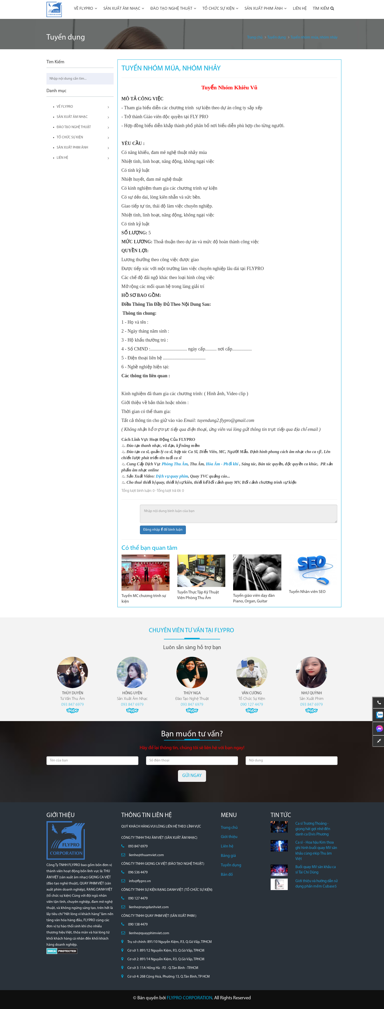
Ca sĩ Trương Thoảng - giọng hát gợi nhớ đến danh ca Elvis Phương (312, 829)
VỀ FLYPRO (85, 8)
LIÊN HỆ (300, 8)
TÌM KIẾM (323, 8)
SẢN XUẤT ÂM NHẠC (123, 8)
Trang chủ (229, 828)
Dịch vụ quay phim (172, 476)
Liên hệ (227, 846)
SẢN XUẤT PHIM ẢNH (266, 8)
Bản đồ (227, 875)
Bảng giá (228, 856)
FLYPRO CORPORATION (189, 998)
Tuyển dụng (231, 865)
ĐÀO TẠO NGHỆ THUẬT (173, 8)
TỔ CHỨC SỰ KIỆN (220, 8)
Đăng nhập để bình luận (163, 530)
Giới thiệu (229, 837)
